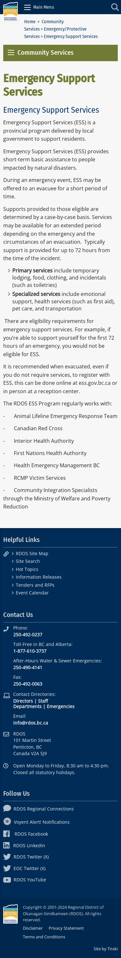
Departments (27, 706)
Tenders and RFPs (35, 585)
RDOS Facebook (25, 834)
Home (29, 21)
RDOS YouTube (24, 880)
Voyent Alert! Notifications (36, 822)
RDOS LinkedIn (24, 845)
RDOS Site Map (32, 553)
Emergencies (61, 706)
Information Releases (39, 577)
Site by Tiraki (106, 949)
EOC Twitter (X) (24, 868)
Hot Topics (27, 569)
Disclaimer (33, 928)
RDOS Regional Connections (38, 809)
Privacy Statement (66, 928)
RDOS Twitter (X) (26, 857)
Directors (23, 701)
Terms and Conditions (44, 937)
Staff (43, 701)
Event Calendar (32, 593)
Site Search (28, 561)
